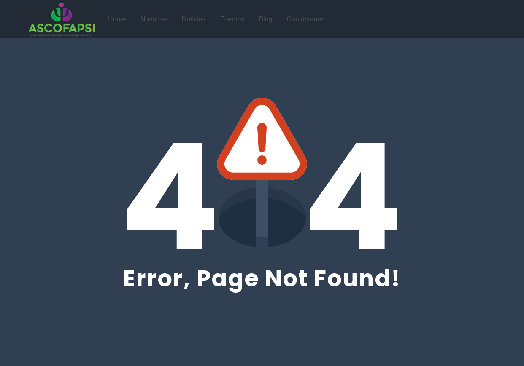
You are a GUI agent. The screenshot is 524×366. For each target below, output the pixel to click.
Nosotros (153, 19)
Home (117, 19)
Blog (265, 19)
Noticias (194, 19)
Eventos (232, 19)
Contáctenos (305, 19)
